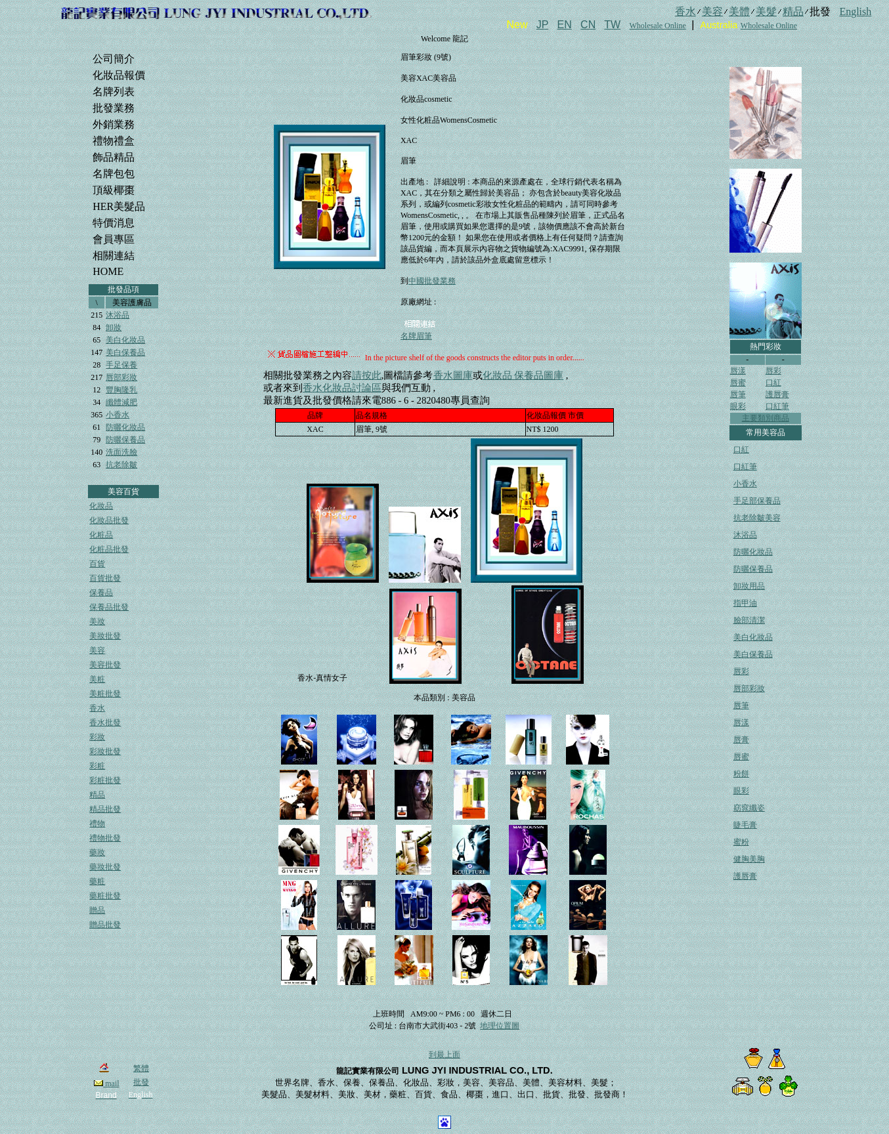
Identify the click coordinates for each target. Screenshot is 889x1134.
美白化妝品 (125, 340)
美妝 (97, 621)
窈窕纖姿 (749, 807)
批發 (141, 1082)
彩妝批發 (105, 751)
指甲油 (745, 603)
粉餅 (741, 773)
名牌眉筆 (416, 336)
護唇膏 (777, 394)
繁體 (141, 1068)
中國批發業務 (432, 280)
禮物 (97, 823)
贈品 (97, 910)
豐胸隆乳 (121, 389)
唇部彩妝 (121, 377)
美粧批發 (105, 693)
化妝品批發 (109, 520)
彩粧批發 (105, 780)
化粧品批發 (109, 549)
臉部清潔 (749, 620)
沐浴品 (117, 315)
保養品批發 (109, 607)
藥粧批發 (105, 895)
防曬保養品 (125, 439)
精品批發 (105, 809)
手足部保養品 (757, 500)
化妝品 (101, 506)
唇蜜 (738, 382)
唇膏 (741, 739)
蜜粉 (741, 842)
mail (106, 1083)
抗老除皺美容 (757, 517)
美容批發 (105, 664)
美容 (97, 650)
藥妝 (97, 852)
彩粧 (97, 765)
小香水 (117, 414)
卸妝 (113, 327)
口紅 (773, 382)
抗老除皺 (121, 464)
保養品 (101, 592)
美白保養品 (125, 352)
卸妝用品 (749, 586)
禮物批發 (105, 838)
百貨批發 (105, 578)
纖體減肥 (121, 402)
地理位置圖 (499, 1025)
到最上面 (444, 1054)
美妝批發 (105, 635)
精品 (97, 794)
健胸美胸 (749, 859)
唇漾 (738, 370)
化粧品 (101, 534)
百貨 (97, 563)
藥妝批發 (105, 867)
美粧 (97, 679)
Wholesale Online (657, 25)
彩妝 (97, 737)
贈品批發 (105, 924)
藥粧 (97, 881)
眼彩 (738, 406)
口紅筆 (777, 406)
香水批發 (105, 722)
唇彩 (773, 370)
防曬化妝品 (125, 427)
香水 (97, 708)
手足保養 (121, 364)
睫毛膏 (745, 825)
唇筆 (738, 394)
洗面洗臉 (121, 452)
